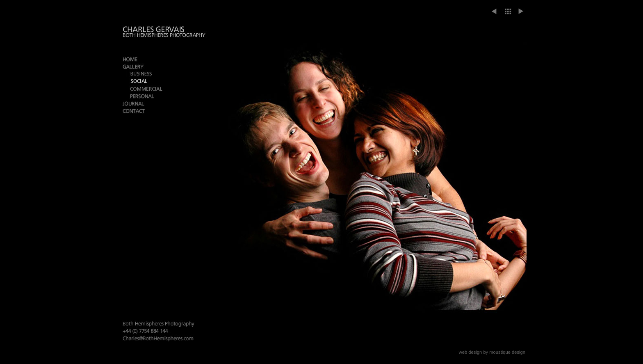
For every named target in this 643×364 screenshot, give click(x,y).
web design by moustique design (492, 352)
